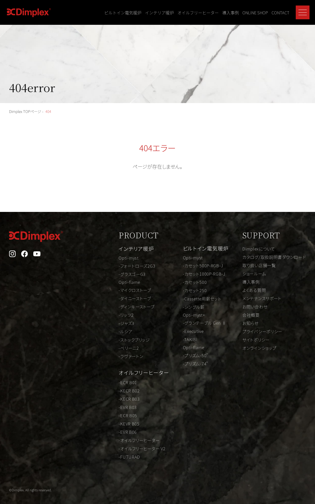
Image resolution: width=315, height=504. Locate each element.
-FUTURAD (119, 455)
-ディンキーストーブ (127, 306)
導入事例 (230, 12)
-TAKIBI (183, 339)
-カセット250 (188, 289)
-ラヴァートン (121, 356)
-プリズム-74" (188, 364)
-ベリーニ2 (119, 347)
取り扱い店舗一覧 (256, 265)
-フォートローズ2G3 (128, 265)
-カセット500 (188, 281)
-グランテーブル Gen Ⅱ (199, 322)
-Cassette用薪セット (196, 298)
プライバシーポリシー (259, 331)
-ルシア (115, 331)
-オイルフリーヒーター (130, 438)
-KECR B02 (119, 389)
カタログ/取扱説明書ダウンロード (272, 257)
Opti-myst (119, 257)
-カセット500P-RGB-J (196, 265)
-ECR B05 (118, 414)
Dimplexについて (255, 248)
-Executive (186, 331)
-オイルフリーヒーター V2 (134, 447)
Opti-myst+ (187, 314)
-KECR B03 (119, 397)
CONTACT (280, 12)
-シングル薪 (187, 306)
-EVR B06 (118, 430)
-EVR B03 (118, 405)
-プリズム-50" (188, 355)
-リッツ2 (116, 314)
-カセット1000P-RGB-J (198, 273)
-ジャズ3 (116, 323)
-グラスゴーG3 (122, 273)
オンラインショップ (256, 347)
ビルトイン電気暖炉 (122, 12)
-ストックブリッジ (125, 339)
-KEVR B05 (119, 422)
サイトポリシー (252, 339)
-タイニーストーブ (125, 298)
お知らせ (246, 323)
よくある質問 (250, 290)
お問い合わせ (251, 306)
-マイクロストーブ (125, 290)
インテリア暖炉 (159, 12)
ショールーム (251, 273)
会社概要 (247, 314)
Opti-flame (120, 281)
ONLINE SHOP (255, 12)
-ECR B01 (118, 381)
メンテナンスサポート (259, 298)
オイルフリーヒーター (198, 12)
